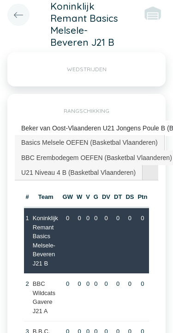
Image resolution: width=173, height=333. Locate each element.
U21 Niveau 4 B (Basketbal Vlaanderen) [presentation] (78, 172)
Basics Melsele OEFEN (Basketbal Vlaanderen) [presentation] (89, 142)
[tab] (90, 142)
